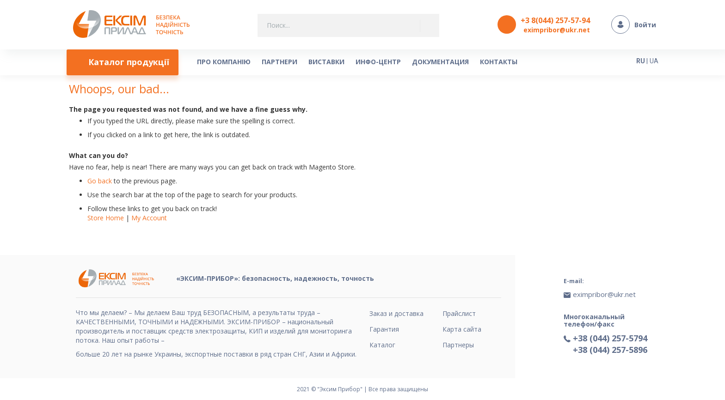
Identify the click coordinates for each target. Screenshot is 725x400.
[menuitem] (122, 62)
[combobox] (348, 25)
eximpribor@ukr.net (556, 29)
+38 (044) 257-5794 (610, 338)
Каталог (382, 344)
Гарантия (384, 329)
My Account (149, 217)
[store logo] (134, 24)
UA (654, 61)
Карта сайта (461, 329)
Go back (99, 180)
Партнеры (458, 344)
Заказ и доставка (396, 313)
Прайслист (459, 313)
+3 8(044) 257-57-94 (555, 20)
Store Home (105, 217)
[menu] (337, 62)
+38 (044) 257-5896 (610, 349)
